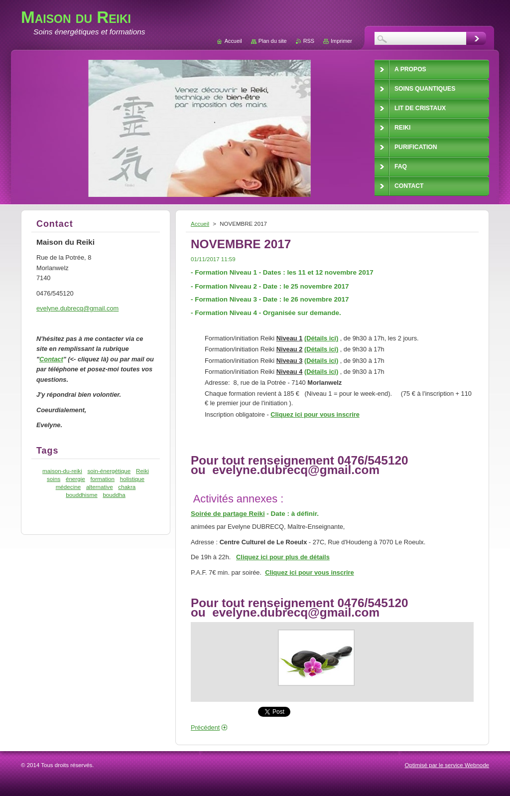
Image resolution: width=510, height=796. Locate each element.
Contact (51, 359)
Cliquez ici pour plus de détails (283, 557)
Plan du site (272, 41)
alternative (99, 486)
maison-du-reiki (62, 471)
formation (102, 479)
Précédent (205, 727)
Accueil (200, 224)
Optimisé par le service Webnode (447, 765)
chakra (126, 486)
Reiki (142, 471)
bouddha (114, 494)
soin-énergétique (108, 471)
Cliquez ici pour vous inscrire (315, 414)
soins (53, 479)
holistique (132, 479)
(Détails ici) (321, 338)
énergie (75, 479)
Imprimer (341, 41)
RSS (308, 41)
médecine (68, 486)
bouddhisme (82, 494)
